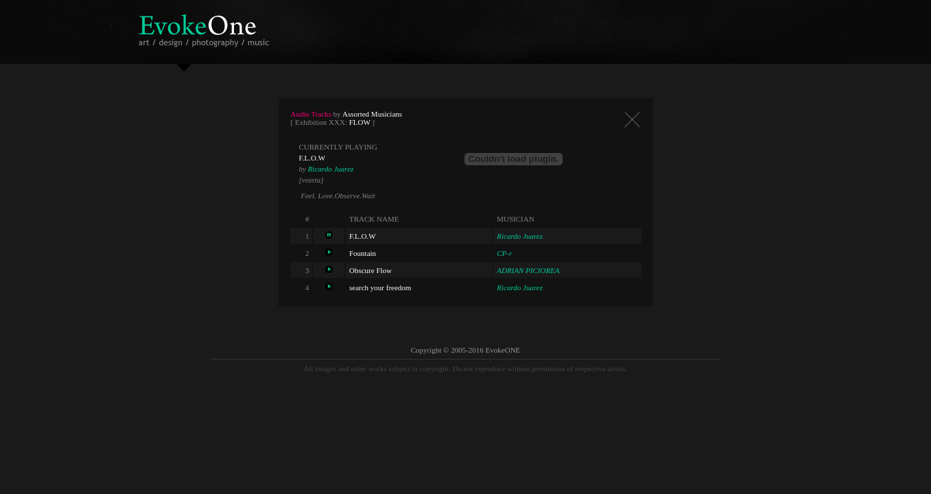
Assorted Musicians (372, 114)
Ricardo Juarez (331, 169)
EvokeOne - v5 (206, 27)
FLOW (359, 122)
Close (631, 120)
